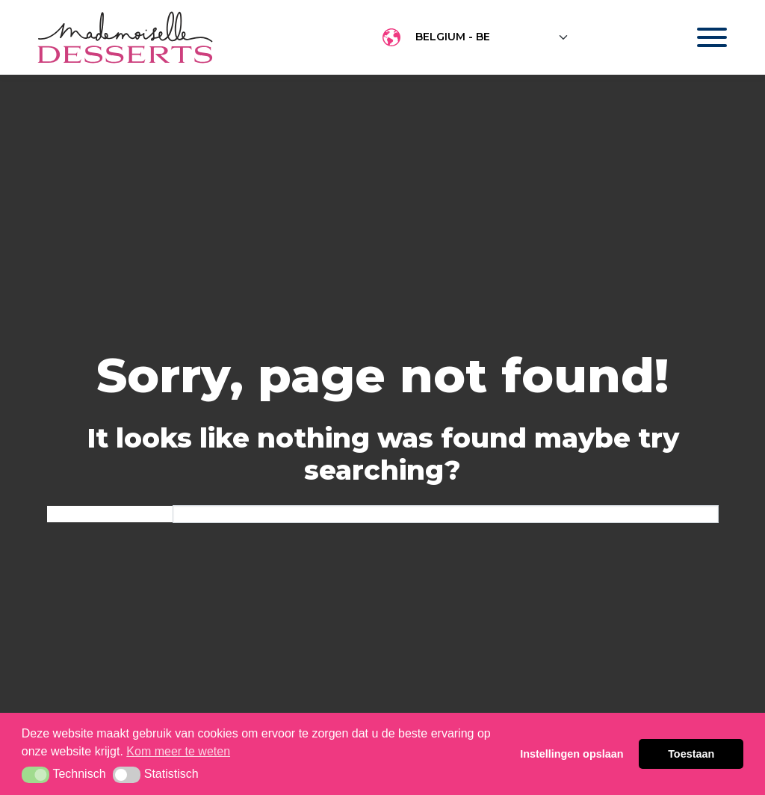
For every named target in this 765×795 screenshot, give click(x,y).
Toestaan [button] (691, 754)
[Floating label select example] (492, 37)
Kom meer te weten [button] (178, 751)
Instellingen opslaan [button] (571, 754)
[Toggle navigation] (697, 37)
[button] (35, 775)
